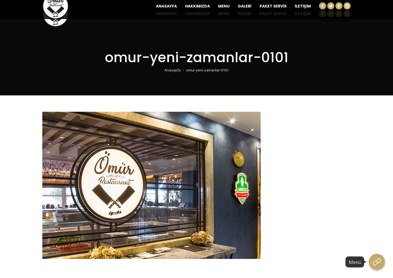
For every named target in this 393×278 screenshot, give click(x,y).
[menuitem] (166, 13)
